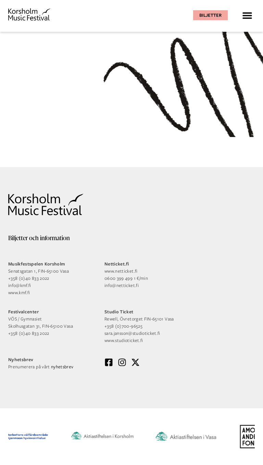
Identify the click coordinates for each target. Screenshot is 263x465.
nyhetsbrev (62, 367)
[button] (247, 15)
